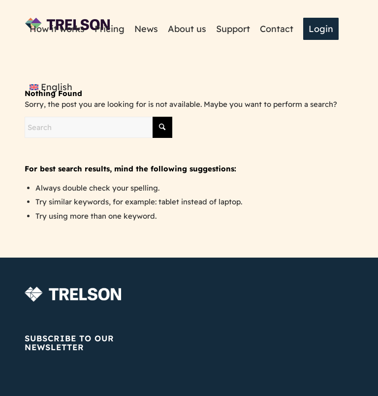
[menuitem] (57, 29)
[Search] (98, 127)
